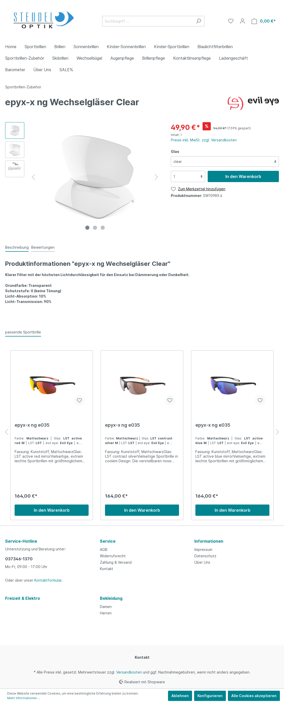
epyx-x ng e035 (32, 425)
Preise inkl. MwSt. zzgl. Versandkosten (204, 140)
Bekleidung (111, 598)
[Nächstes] (156, 177)
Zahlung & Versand (116, 562)
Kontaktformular (47, 580)
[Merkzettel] (231, 21)
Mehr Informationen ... (23, 698)
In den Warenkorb (243, 176)
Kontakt (106, 568)
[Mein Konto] (242, 21)
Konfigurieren (210, 696)
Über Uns (202, 562)
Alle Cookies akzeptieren (254, 696)
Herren (106, 613)
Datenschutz (205, 556)
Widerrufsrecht (113, 556)
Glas (175, 151)
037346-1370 (19, 558)
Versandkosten (129, 672)
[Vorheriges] (33, 177)
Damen (106, 606)
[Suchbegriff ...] (147, 21)
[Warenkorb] (263, 21)
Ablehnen (180, 696)
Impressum (203, 549)
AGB (103, 549)
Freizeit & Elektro (22, 598)
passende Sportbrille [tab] (23, 332)
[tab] (17, 247)
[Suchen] (199, 21)
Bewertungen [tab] (43, 247)
